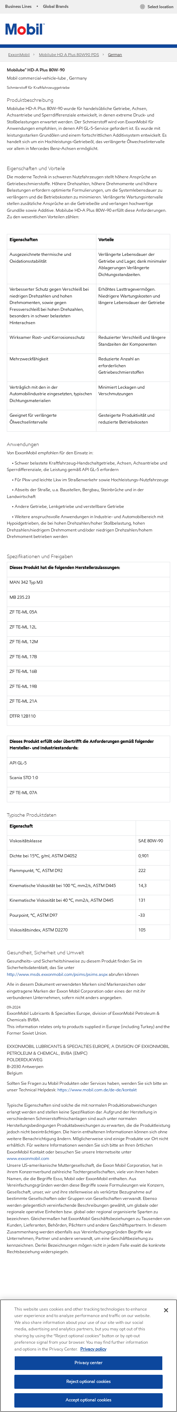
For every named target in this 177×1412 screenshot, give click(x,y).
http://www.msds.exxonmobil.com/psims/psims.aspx (57, 974)
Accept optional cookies (89, 1400)
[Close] (166, 1310)
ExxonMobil (19, 54)
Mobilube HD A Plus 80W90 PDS (69, 54)
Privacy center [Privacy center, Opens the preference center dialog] (88, 1363)
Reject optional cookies (88, 1382)
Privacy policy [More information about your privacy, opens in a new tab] (93, 1349)
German (115, 54)
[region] (88, 1355)
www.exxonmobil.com (28, 1158)
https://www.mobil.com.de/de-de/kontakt (97, 1090)
